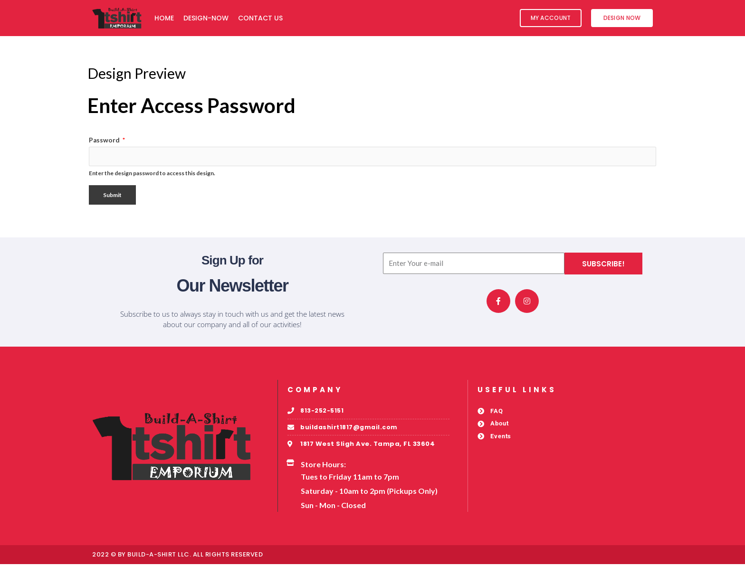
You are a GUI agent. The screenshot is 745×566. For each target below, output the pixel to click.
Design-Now (206, 18)
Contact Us (260, 18)
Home (164, 18)
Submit (112, 195)
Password (107, 140)
